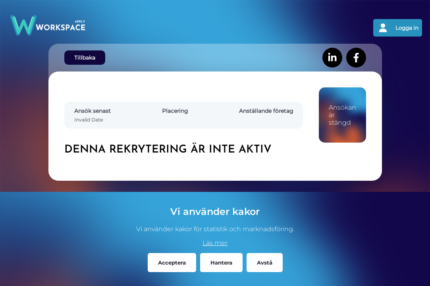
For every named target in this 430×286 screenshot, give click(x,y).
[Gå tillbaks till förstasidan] (111, 28)
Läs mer (215, 243)
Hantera (221, 262)
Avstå (264, 262)
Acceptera (172, 262)
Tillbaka (84, 57)
